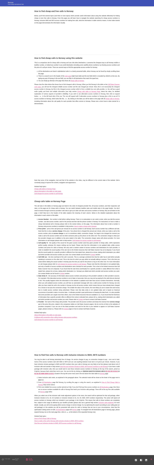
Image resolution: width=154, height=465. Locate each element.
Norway (102, 373)
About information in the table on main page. (47, 191)
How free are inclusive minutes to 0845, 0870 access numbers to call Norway (83, 366)
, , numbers (112, 371)
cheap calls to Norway (77, 80)
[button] (136, 459)
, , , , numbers (44, 373)
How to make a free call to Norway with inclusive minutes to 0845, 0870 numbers (58, 421)
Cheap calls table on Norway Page (88, 91)
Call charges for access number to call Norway (48, 193)
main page (68, 76)
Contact (93, 254)
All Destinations (47, 382)
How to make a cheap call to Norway (85, 226)
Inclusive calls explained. (106, 402)
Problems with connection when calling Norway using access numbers (55, 317)
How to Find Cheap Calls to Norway (45, 418)
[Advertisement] (77, 39)
